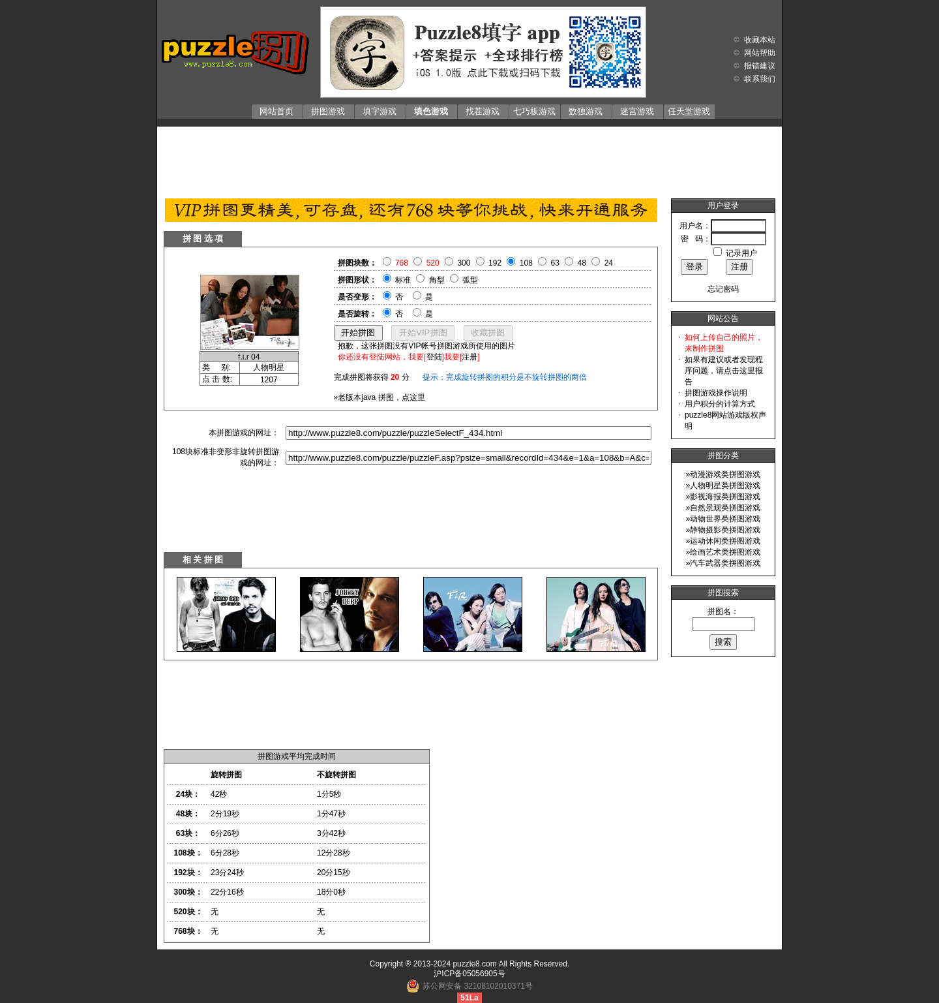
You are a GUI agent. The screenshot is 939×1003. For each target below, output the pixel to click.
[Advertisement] (469, 159)
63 (555, 263)
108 (526, 263)
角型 (437, 280)
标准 (403, 280)
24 (608, 263)
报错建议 (759, 65)
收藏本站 (759, 39)
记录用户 (741, 253)
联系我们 (759, 79)
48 (582, 263)
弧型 (470, 280)
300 (463, 263)
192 (494, 263)
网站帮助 (759, 52)
